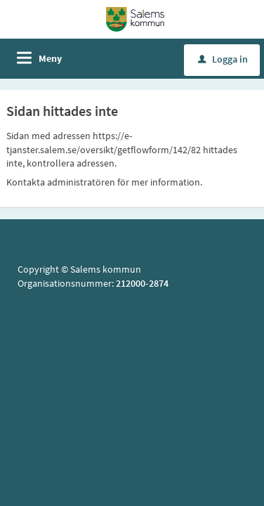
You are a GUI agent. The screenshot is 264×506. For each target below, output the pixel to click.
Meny (50, 58)
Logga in (223, 59)
